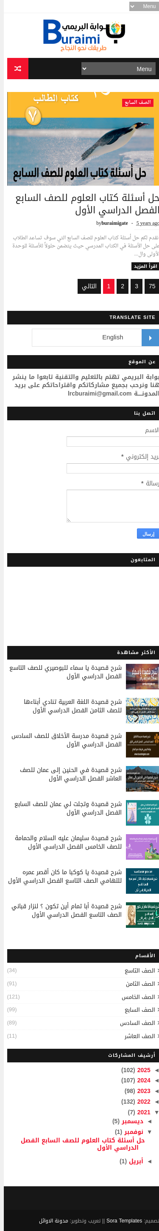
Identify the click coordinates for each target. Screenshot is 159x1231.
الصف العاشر (136, 1036)
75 (148, 286)
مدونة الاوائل (49, 1220)
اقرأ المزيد (141, 266)
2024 (139, 1080)
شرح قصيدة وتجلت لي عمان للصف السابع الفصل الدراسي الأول (64, 808)
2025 (139, 1070)
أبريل (131, 1161)
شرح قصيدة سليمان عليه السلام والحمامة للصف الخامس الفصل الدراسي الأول (64, 842)
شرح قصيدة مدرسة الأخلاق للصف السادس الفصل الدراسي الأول (63, 740)
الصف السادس (133, 1023)
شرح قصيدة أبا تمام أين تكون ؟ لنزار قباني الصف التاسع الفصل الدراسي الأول (63, 911)
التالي (85, 286)
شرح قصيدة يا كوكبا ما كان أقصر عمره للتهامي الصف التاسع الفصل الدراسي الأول (61, 877)
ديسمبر (127, 1121)
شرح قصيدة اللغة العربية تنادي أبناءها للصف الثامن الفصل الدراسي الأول (69, 706)
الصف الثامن (136, 983)
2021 (139, 1112)
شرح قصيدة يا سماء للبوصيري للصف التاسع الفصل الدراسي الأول (62, 672)
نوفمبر (128, 1132)
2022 (139, 1102)
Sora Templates (120, 1220)
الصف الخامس (134, 997)
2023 (139, 1091)
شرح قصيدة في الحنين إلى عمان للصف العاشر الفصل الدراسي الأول (67, 774)
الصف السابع (134, 103)
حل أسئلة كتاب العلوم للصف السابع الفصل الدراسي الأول (83, 204)
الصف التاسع (136, 970)
